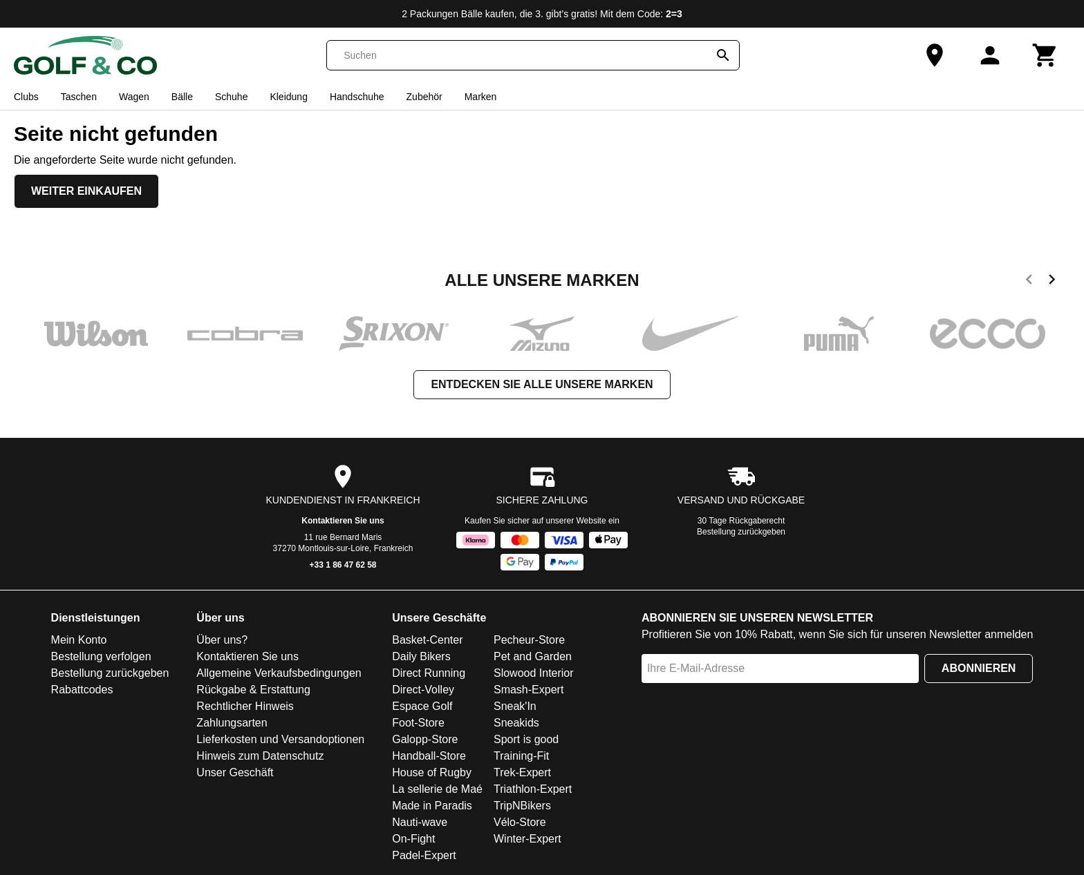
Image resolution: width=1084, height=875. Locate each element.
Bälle (182, 96)
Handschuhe (357, 96)
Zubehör (424, 96)
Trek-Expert (522, 772)
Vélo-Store (520, 822)
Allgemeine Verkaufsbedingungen (278, 673)
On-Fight (413, 839)
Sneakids (516, 723)
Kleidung (289, 96)
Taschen (79, 96)
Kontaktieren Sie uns (342, 521)
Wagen (134, 96)
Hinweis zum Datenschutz (260, 756)
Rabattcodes (82, 689)
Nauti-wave (419, 822)
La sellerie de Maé (437, 789)
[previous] (1029, 281)
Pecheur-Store (529, 640)
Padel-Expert (424, 855)
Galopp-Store (425, 739)
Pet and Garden (533, 656)
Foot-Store (418, 723)
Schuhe (231, 96)
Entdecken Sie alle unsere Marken (542, 384)
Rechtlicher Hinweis (245, 706)
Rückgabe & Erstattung (253, 689)
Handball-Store (429, 756)
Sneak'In (515, 706)
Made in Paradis (432, 805)
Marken (481, 96)
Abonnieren (979, 668)
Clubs (26, 96)
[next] (1052, 281)
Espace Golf (422, 706)
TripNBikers (522, 805)
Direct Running (428, 673)
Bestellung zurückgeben (741, 532)
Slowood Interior (534, 673)
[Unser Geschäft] (934, 55)
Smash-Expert (528, 689)
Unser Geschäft (234, 772)
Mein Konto (79, 640)
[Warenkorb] (1045, 55)
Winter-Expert (527, 839)
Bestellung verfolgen (101, 656)
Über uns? (221, 640)
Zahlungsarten (231, 723)
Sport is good (526, 739)
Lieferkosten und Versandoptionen (280, 739)
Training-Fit (521, 756)
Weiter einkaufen (86, 191)
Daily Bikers (421, 656)
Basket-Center (427, 640)
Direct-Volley (423, 689)
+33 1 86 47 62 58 (342, 565)
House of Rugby (431, 772)
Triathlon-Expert (533, 789)
